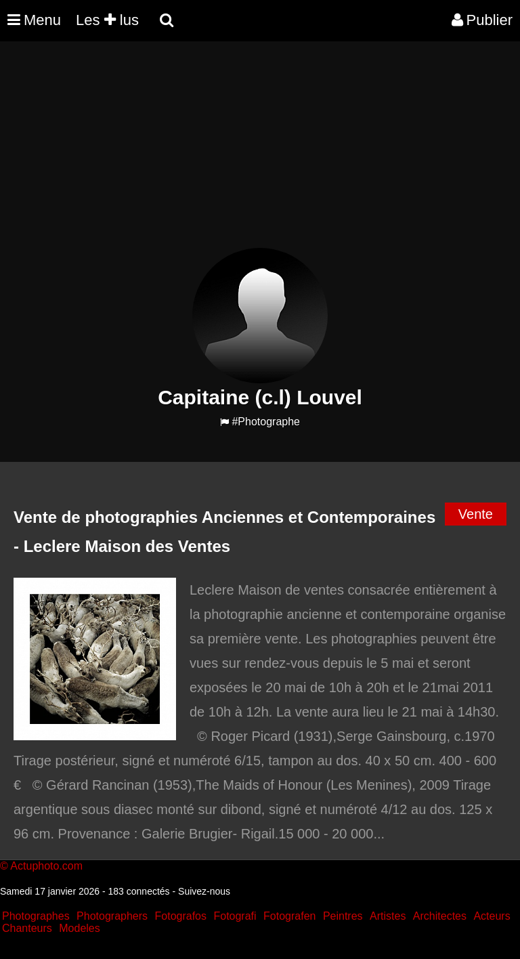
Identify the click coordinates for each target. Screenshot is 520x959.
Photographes (36, 916)
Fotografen (289, 916)
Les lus (107, 20)
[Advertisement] (246, 153)
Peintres (343, 916)
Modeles (79, 928)
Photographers (112, 916)
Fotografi (234, 916)
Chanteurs (27, 928)
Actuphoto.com (46, 866)
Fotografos (181, 916)
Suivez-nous (204, 891)
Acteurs (491, 916)
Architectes (440, 916)
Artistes (388, 916)
